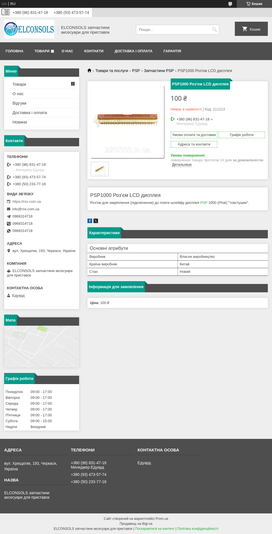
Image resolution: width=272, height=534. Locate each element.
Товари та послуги (111, 70)
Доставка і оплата (133, 51)
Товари (41, 51)
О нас (67, 51)
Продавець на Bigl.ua (136, 524)
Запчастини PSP (159, 70)
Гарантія (172, 51)
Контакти (94, 51)
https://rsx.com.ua (26, 201)
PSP (136, 70)
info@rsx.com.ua (25, 209)
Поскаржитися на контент (154, 529)
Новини (19, 122)
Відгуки (19, 103)
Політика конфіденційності (197, 529)
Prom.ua (162, 519)
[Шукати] (214, 29)
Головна (14, 51)
